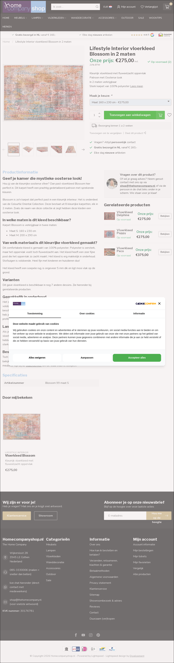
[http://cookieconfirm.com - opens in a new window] (146, 303)
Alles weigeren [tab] (37, 357)
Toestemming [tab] (34, 313)
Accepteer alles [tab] (137, 357)
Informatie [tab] (139, 313)
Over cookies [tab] (87, 313)
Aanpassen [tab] (87, 357)
